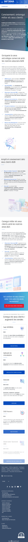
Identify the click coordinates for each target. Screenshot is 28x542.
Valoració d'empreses (6, 528)
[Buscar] (26, 2)
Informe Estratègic (6, 507)
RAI (3, 512)
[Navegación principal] (2, 2)
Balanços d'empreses (6, 504)
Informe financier (6, 508)
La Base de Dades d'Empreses (8, 494)
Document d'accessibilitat (16, 471)
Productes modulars (6, 511)
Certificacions (4, 471)
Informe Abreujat (6, 503)
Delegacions (4, 525)
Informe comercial (6, 505)
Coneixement (4, 6)
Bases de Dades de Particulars (8, 519)
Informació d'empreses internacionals (10, 497)
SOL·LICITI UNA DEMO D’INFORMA (14, 306)
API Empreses (5, 493)
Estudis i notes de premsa (13, 470)
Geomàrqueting (5, 518)
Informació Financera (6, 495)
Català (3, 481)
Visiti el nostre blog (8, 476)
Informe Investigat (6, 509)
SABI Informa (5, 527)
